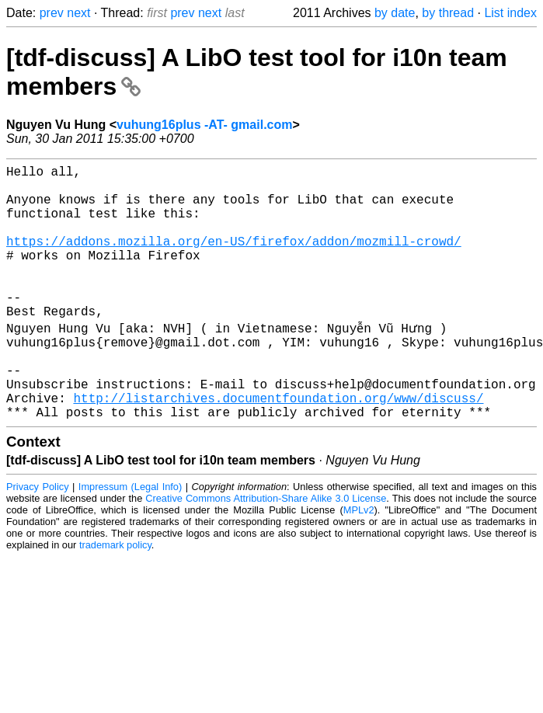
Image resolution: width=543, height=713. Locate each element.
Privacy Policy (37, 539)
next (78, 12)
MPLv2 (358, 563)
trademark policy (115, 597)
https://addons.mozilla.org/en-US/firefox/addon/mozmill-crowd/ (233, 259)
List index (510, 12)
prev (52, 12)
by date (394, 12)
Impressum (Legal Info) (130, 539)
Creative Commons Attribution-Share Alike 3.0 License (265, 551)
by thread (448, 12)
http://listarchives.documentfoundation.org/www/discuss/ (278, 447)
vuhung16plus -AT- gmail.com (204, 124)
